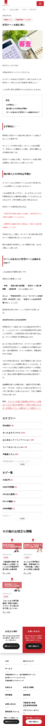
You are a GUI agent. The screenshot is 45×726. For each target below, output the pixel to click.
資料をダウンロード (11, 646)
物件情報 (8, 695)
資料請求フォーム (12, 711)
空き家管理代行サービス (28, 674)
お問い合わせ (10, 704)
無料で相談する (34, 646)
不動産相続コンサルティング (14, 680)
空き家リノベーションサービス (15, 677)
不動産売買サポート (11, 674)
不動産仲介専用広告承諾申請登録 (30, 704)
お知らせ (8, 687)
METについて (28, 661)
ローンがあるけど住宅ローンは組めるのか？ (23, 112)
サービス (8, 668)
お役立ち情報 (28, 687)
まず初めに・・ (12, 105)
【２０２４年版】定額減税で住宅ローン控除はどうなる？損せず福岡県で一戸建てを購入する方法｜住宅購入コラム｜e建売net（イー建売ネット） (21, 405)
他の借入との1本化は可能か (16, 109)
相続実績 (26, 695)
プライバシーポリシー (31, 711)
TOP (7, 661)
